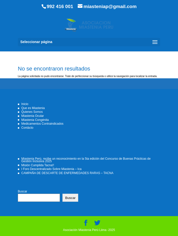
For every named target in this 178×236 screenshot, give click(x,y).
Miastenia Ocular (32, 116)
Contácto (27, 127)
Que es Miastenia (33, 108)
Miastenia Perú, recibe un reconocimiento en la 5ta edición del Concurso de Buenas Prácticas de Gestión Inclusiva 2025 (86, 160)
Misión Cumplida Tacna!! (37, 165)
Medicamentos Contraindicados (42, 123)
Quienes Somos (32, 112)
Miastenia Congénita (35, 120)
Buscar (22, 191)
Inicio (24, 104)
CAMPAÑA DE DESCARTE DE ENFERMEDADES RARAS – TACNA (67, 173)
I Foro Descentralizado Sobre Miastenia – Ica (51, 169)
